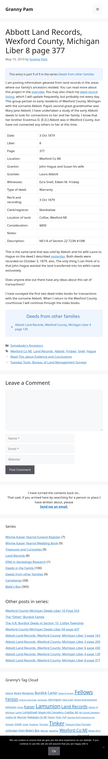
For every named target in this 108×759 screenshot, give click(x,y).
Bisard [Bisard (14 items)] (17, 693)
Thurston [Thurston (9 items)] (43, 724)
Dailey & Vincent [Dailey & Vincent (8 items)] (66, 693)
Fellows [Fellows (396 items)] (84, 692)
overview (38, 92)
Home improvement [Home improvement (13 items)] (85, 699)
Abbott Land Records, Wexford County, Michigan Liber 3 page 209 (52, 642)
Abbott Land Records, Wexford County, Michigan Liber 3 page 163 (52, 635)
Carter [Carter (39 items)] (53, 692)
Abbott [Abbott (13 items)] (9, 693)
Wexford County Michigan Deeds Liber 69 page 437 (42, 629)
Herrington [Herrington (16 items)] (54, 699)
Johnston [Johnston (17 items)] (11, 707)
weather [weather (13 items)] (54, 730)
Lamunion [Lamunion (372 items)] (48, 706)
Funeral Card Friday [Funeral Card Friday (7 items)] (28, 700)
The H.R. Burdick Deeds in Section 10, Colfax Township (44, 623)
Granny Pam (19, 9)
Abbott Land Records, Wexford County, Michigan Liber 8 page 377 (52, 660)
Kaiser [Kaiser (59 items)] (29, 706)
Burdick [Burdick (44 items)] (41, 692)
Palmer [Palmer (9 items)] (51, 717)
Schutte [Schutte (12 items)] (9, 724)
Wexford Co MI (21, 351)
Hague (91, 351)
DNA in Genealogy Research (25, 562)
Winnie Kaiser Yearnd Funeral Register (33, 537)
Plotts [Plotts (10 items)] (59, 717)
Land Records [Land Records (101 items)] (74, 706)
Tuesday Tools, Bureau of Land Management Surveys (48, 362)
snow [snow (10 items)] (25, 724)
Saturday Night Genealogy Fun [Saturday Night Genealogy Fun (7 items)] (81, 717)
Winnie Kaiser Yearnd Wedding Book (31, 543)
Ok (54, 751)
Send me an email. (54, 507)
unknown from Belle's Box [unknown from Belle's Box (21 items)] (22, 731)
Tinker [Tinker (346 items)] (56, 723)
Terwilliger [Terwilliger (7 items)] (33, 724)
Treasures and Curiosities (23, 549)
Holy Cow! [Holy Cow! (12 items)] (67, 699)
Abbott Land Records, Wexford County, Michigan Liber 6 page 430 (52, 648)
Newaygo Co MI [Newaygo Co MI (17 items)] (37, 717)
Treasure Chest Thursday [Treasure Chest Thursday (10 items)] (78, 724)
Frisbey (71, 351)
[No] (103, 747)
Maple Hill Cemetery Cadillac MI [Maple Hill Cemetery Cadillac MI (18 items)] (58, 712)
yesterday (58, 256)
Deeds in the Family (19, 568)
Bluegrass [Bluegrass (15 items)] (28, 693)
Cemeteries (13, 580)
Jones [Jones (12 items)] (20, 707)
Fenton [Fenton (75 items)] (11, 699)
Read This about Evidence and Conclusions (41, 357)
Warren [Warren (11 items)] (44, 730)
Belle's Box (13, 586)
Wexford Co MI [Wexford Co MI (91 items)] (73, 730)
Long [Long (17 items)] (18, 712)
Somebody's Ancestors (26, 345)
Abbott (59, 351)
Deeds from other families (76, 74)
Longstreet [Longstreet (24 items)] (30, 712)
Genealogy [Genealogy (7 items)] (42, 700)
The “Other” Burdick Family (24, 617)
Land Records (43, 351)
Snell (81, 351)
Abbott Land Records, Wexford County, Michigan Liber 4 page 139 (52, 654)
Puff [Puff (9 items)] (64, 717)
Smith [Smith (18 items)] (18, 724)
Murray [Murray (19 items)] (22, 717)
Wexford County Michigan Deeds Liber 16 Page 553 (42, 611)
